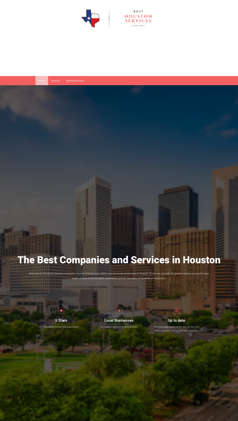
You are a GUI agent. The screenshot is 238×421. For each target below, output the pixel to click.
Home (42, 80)
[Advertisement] (119, 53)
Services (55, 80)
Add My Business (75, 80)
